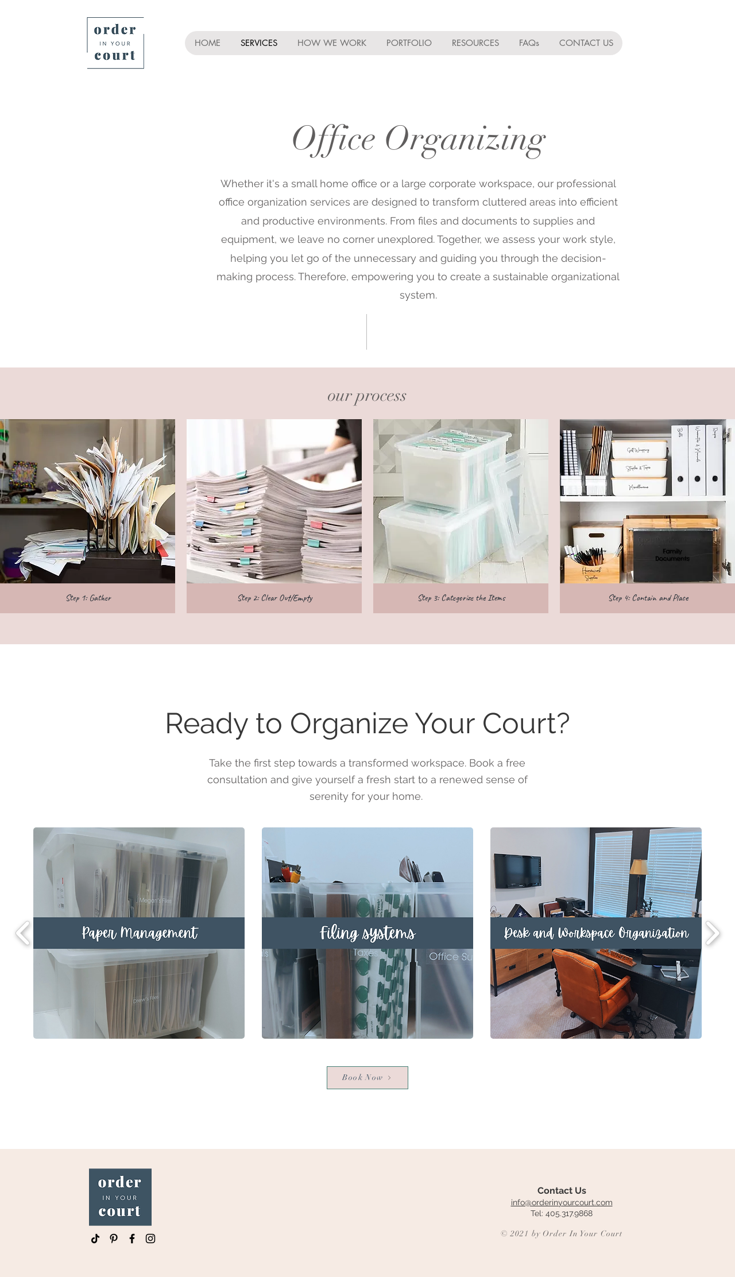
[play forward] (712, 932)
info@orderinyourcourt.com (562, 1202)
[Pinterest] (113, 1238)
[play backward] (23, 932)
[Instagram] (150, 1238)
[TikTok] (95, 1238)
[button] (87, 516)
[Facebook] (132, 1238)
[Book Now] (367, 1077)
